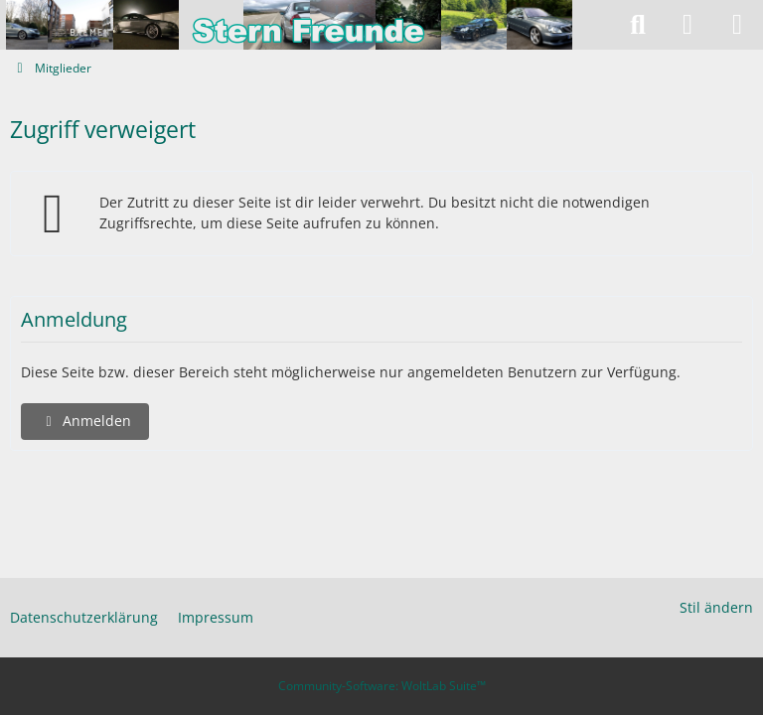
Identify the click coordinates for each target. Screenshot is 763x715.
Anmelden (85, 420)
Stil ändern (716, 607)
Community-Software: (382, 685)
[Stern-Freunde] (307, 25)
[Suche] (638, 25)
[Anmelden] (687, 25)
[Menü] (737, 25)
